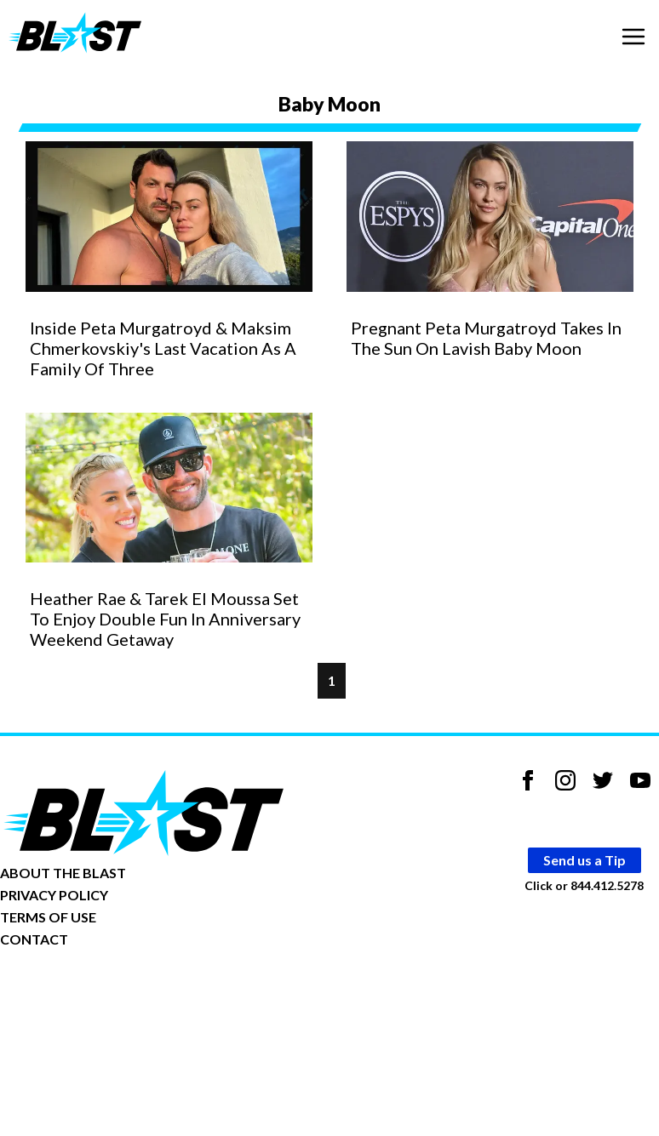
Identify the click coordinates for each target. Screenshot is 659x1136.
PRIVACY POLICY (54, 895)
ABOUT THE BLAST (63, 873)
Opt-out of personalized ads (82, 992)
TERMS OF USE (48, 917)
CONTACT (34, 939)
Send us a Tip (584, 860)
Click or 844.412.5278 (584, 885)
